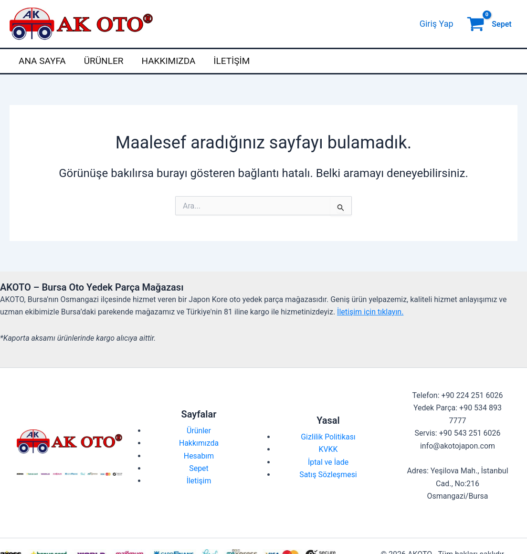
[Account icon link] (436, 24)
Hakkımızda (168, 60)
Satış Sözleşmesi (328, 474)
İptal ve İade (328, 462)
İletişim (231, 60)
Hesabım (199, 455)
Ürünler (104, 60)
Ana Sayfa (42, 60)
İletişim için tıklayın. (370, 311)
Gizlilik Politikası (328, 436)
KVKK (327, 449)
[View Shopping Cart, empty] (490, 23)
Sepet (199, 468)
